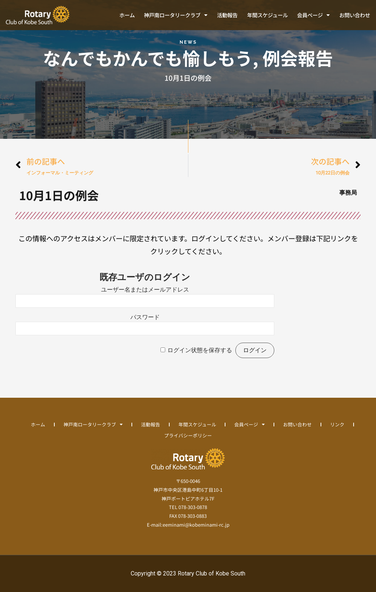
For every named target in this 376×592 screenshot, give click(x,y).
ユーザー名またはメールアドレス (145, 289)
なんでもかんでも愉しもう (148, 58)
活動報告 (227, 15)
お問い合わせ (354, 15)
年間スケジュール (267, 15)
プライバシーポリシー (188, 435)
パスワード (145, 317)
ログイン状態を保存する (199, 350)
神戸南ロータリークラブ (175, 15)
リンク (337, 424)
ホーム (127, 15)
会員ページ (313, 15)
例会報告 (298, 58)
